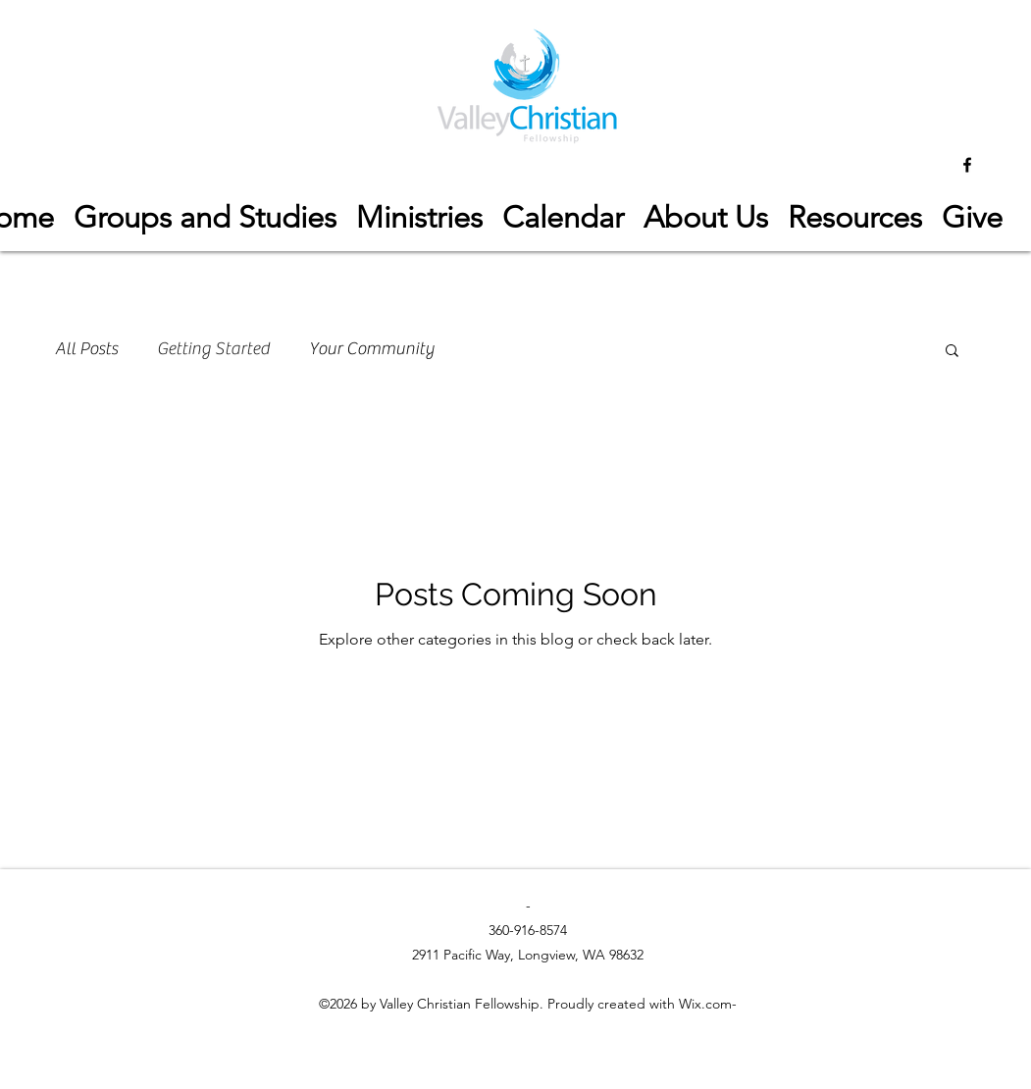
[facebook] (967, 165)
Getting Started (213, 348)
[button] (855, 218)
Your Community (372, 348)
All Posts (86, 348)
